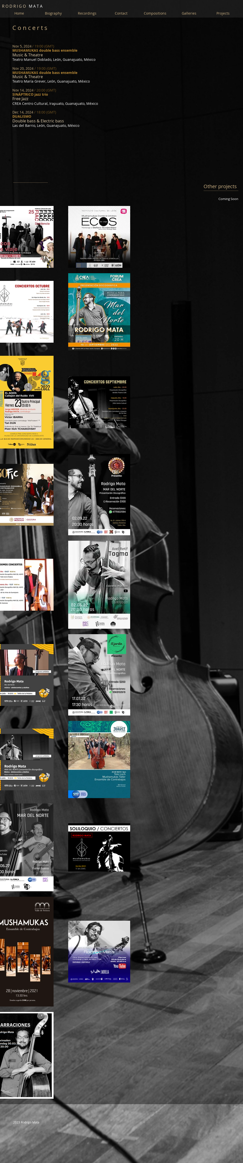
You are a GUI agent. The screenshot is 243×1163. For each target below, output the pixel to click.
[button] (189, 13)
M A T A (22, 6)
